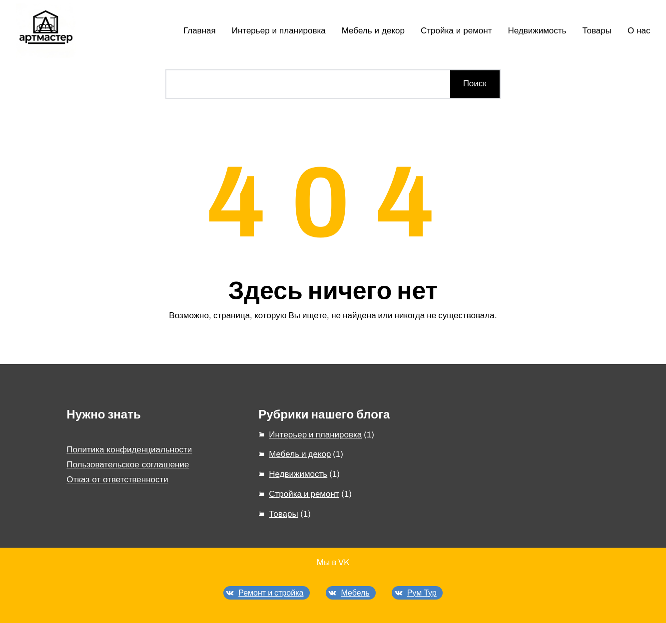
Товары (283, 514)
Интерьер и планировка (315, 434)
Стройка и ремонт (304, 494)
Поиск (475, 83)
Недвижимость (298, 474)
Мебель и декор (300, 454)
